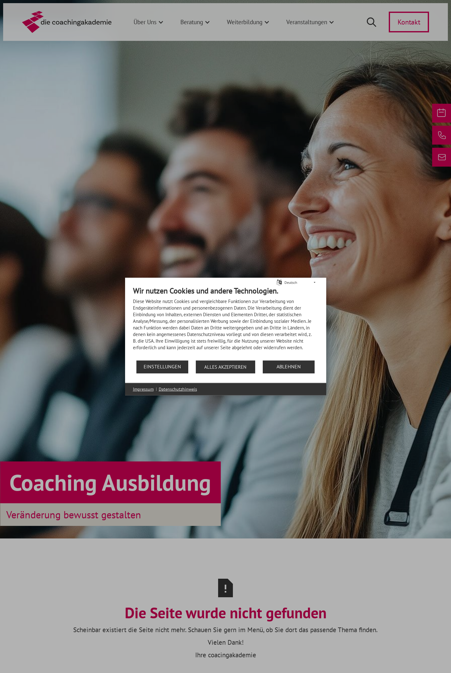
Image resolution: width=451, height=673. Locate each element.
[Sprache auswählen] (279, 282)
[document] (225, 323)
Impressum (143, 389)
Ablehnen (289, 366)
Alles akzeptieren (225, 367)
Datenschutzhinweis (178, 389)
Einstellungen (162, 366)
